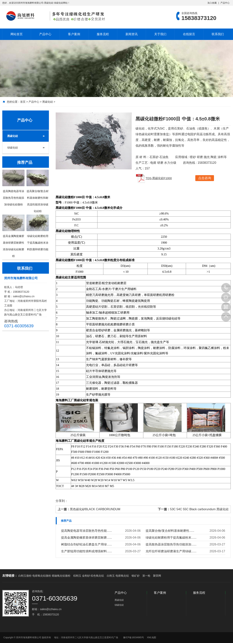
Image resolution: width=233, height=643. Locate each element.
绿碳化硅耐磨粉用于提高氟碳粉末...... (171, 537)
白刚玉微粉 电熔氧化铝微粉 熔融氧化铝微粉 (44, 575)
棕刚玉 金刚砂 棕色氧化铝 (88, 575)
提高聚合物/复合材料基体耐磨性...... (170, 530)
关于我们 (160, 34)
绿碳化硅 (12, 147)
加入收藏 (212, 3)
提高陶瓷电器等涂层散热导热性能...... (86, 530)
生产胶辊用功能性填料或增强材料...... (86, 551)
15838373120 (226, 287)
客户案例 (74, 34)
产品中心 (225, 3)
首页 (23, 101)
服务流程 (103, 34)
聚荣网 (157, 575)
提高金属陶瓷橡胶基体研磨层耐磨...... (86, 537)
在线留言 (189, 34)
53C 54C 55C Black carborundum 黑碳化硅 (199, 509)
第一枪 (146, 575)
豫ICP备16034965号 (133, 637)
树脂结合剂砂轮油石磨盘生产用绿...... (86, 544)
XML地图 (151, 637)
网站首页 (16, 34)
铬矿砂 (136, 575)
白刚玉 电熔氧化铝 (118, 575)
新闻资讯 (131, 34)
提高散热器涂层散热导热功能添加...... (171, 544)
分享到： (62, 500)
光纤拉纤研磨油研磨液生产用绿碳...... (171, 551)
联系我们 (218, 34)
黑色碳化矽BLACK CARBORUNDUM (95, 509)
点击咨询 (204, 178)
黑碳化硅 (47, 101)
